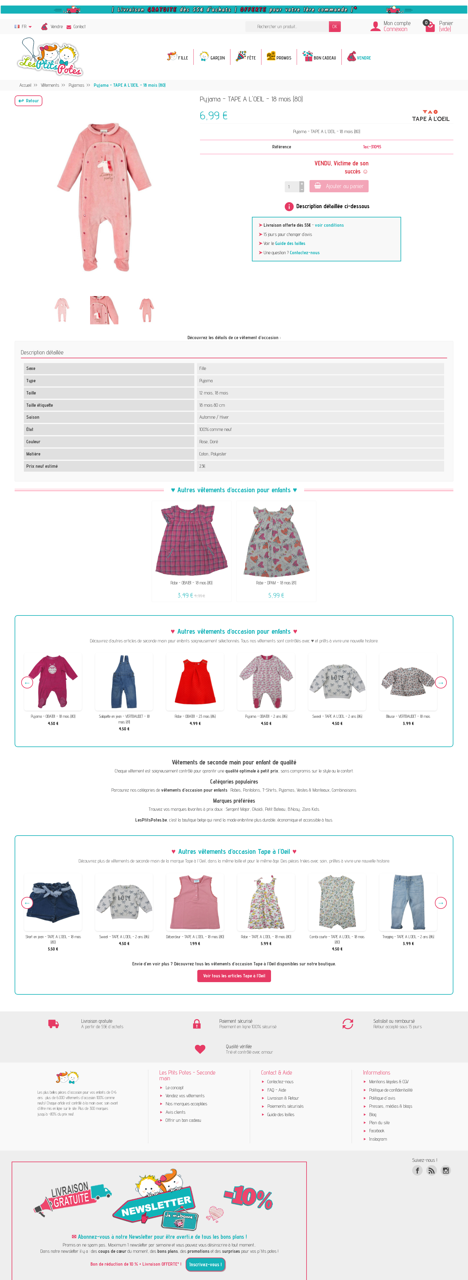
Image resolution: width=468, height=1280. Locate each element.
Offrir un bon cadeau (183, 1095)
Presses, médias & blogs (390, 1081)
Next (441, 682)
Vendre (57, 26)
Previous (27, 682)
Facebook (376, 1105)
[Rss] (431, 1145)
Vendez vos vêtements (185, 1070)
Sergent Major (238, 809)
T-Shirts (269, 790)
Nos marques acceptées (186, 1078)
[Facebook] (417, 1145)
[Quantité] (292, 186)
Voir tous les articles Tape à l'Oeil (234, 976)
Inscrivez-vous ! (205, 1239)
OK (334, 26)
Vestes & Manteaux (313, 790)
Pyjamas (286, 790)
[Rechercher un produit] (287, 26)
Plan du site (379, 1097)
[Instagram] (446, 1145)
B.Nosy (294, 809)
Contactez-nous (305, 252)
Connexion (395, 29)
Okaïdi (257, 809)
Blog (372, 1089)
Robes (235, 790)
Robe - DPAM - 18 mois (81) (276, 582)
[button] (28, 100)
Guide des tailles (290, 243)
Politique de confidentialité (390, 1064)
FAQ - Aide (276, 1064)
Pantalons (251, 790)
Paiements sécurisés (285, 1081)
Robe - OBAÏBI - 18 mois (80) (191, 582)
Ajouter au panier (339, 185)
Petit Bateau (275, 809)
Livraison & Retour (283, 1072)
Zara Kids (310, 809)
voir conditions (329, 225)
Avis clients (175, 1086)
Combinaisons (344, 790)
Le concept (175, 1062)
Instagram (378, 1113)
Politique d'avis (382, 1072)
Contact (76, 26)
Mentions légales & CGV (389, 1056)
